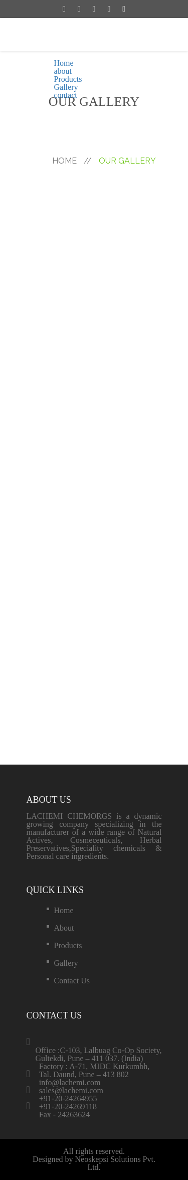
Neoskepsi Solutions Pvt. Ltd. (115, 1163)
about (63, 71)
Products (68, 79)
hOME (72, 161)
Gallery (66, 87)
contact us (72, 980)
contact (65, 95)
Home (64, 63)
